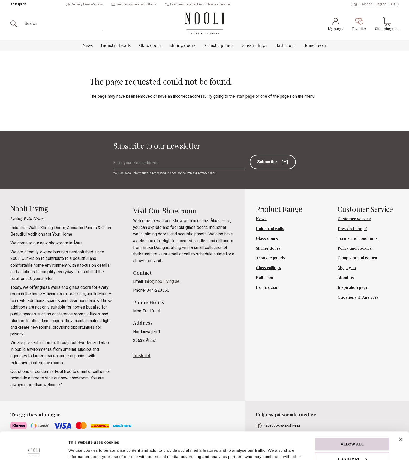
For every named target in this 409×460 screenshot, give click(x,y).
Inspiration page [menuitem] (353, 287)
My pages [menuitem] (347, 267)
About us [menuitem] (346, 277)
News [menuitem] (87, 45)
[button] (359, 24)
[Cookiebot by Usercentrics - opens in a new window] (34, 450)
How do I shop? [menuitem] (352, 228)
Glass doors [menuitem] (150, 45)
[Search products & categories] (62, 23)
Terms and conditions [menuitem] (358, 238)
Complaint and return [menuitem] (357, 257)
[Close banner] (401, 412)
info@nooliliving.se (162, 281)
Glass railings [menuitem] (254, 45)
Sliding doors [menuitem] (182, 45)
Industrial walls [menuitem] (116, 45)
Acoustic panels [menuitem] (218, 45)
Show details (80, 449)
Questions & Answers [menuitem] (358, 297)
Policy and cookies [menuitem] (355, 248)
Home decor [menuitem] (315, 45)
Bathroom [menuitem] (285, 45)
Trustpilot (18, 4)
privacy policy (206, 173)
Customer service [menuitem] (354, 218)
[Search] (15, 23)
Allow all (352, 416)
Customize (352, 431)
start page (245, 96)
